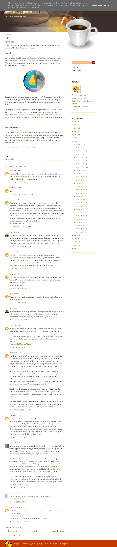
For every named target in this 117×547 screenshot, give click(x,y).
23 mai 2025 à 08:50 (18, 502)
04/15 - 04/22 (80, 209)
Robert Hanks (13, 415)
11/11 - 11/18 (80, 157)
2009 (75, 242)
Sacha (14, 45)
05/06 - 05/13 (80, 203)
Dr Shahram (13, 308)
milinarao (12, 200)
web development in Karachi (34, 366)
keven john (13, 171)
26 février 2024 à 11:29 (20, 246)
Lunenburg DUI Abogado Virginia (20, 344)
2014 (75, 134)
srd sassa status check (16, 516)
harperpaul (12, 274)
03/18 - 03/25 (80, 219)
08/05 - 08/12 (80, 183)
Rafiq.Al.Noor (14, 507)
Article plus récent (11, 531)
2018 (75, 121)
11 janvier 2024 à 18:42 (20, 226)
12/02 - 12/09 (80, 154)
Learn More (97, 5)
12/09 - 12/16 (80, 151)
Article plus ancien (58, 531)
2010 (75, 238)
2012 (75, 141)
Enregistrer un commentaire (14, 527)
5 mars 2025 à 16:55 (18, 487)
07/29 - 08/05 (80, 186)
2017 (75, 125)
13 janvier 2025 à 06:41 (20, 410)
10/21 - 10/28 (80, 164)
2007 (75, 248)
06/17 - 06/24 (80, 193)
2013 (75, 138)
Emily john (13, 493)
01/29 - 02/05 (80, 229)
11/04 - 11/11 (80, 160)
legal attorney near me (16, 223)
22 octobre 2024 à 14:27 (20, 347)
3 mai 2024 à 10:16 (17, 288)
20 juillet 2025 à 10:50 (19, 521)
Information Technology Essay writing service (24, 176)
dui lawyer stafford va (16, 285)
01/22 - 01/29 (80, 232)
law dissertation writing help (18, 265)
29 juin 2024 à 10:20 (18, 320)
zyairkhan (12, 294)
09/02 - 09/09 (80, 177)
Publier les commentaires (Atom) (24, 536)
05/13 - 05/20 (80, 199)
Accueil (34, 531)
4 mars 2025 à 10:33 (18, 437)
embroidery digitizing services (42, 424)
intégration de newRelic (29, 138)
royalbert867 (13, 188)
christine (12, 252)
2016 (75, 128)
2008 (75, 245)
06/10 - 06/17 (80, 196)
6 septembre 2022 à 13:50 (21, 194)
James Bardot (13, 353)
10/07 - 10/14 (80, 167)
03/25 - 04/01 (80, 216)
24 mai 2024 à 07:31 (18, 303)
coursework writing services (50, 243)
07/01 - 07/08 (80, 190)
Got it (106, 5)
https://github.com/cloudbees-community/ (41, 117)
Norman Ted (13, 443)
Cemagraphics (63, 544)
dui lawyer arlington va (16, 499)
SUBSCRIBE (83, 69)
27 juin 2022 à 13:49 (18, 182)
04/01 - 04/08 (80, 212)
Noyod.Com (48, 544)
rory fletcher (13, 325)
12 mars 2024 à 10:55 (18, 268)
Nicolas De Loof (80, 95)
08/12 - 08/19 (80, 180)
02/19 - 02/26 (80, 225)
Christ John (13, 232)
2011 (75, 235)
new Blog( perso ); (20, 11)
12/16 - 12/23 (80, 144)
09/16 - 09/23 (80, 170)
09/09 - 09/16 (80, 174)
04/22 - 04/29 (80, 206)
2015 (75, 131)
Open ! (9, 37)
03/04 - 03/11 (80, 222)
